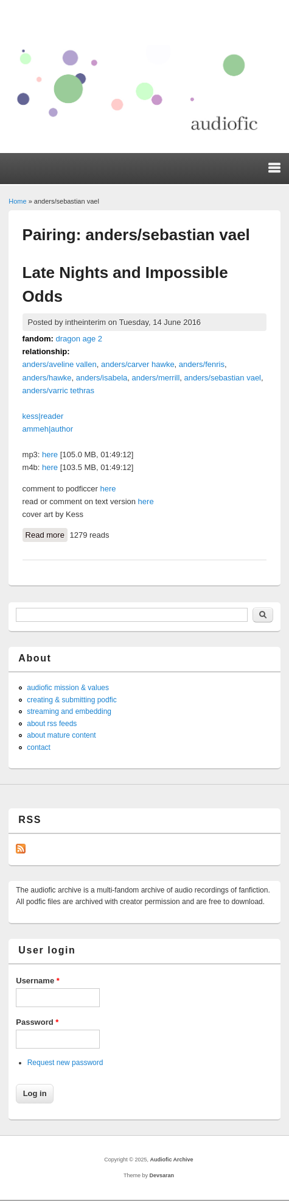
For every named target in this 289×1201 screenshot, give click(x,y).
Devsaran (161, 1175)
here (50, 454)
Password (37, 1022)
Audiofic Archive (171, 1159)
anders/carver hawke (138, 364)
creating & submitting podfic (71, 700)
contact (38, 747)
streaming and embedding (69, 711)
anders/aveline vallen (60, 364)
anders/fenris (202, 364)
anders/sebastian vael (222, 377)
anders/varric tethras (59, 390)
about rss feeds (52, 723)
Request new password (65, 1062)
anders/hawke (47, 377)
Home (17, 201)
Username (38, 980)
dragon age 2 (78, 338)
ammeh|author (48, 428)
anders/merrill (156, 377)
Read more (47, 534)
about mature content (61, 735)
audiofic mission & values (68, 687)
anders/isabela (102, 377)
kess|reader (43, 416)
